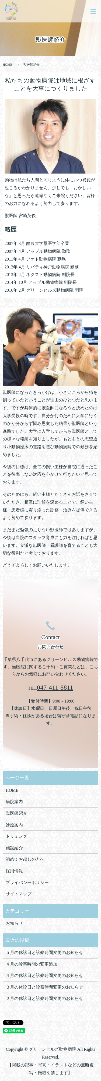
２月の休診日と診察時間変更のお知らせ (44, 998)
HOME (7, 64)
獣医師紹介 (16, 813)
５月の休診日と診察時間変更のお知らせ (44, 952)
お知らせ (14, 923)
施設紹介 (14, 848)
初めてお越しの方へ (25, 859)
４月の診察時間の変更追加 (31, 964)
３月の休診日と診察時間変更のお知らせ (44, 987)
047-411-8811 (55, 687)
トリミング (16, 836)
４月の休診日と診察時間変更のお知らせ (44, 975)
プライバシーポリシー (27, 882)
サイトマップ (19, 894)
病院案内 (14, 801)
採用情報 (14, 871)
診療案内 (14, 825)
